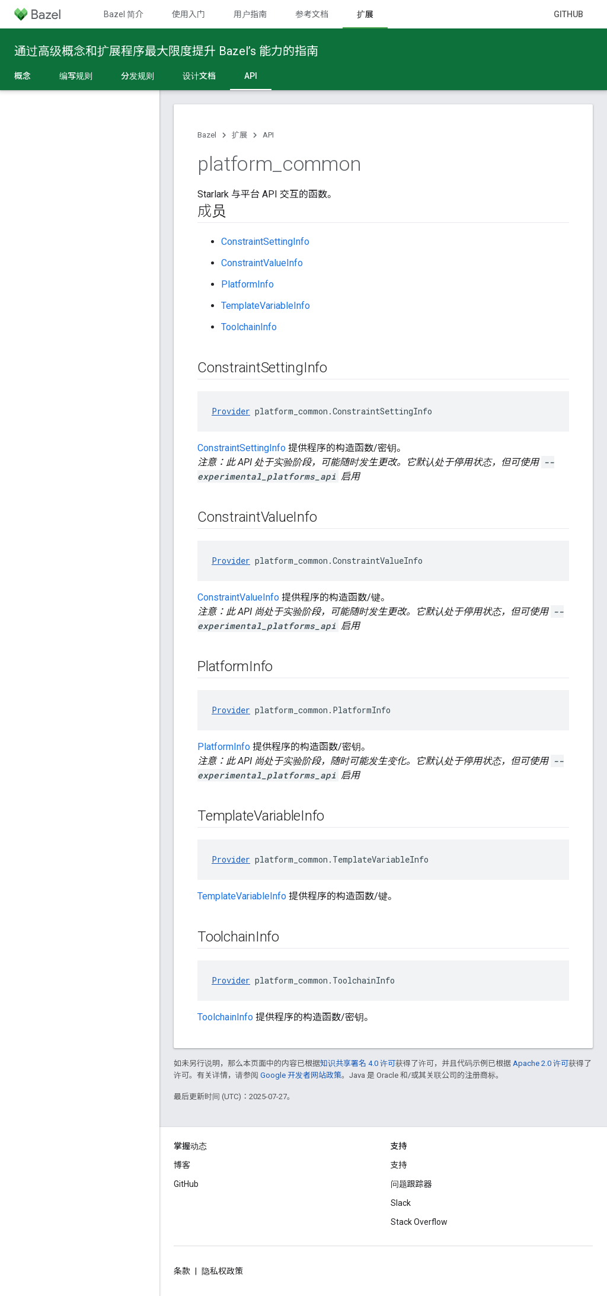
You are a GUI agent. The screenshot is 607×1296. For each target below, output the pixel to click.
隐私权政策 (222, 1271)
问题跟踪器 (411, 1184)
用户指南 (250, 14)
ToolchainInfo (249, 327)
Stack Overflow (419, 1222)
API (268, 134)
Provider (231, 411)
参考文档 (311, 14)
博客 (182, 1165)
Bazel (206, 134)
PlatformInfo (247, 284)
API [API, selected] (250, 76)
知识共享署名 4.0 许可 (357, 1063)
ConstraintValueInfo (262, 263)
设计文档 (199, 76)
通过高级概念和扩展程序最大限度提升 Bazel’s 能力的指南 (166, 51)
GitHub (568, 14)
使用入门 (188, 14)
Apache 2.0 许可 (540, 1063)
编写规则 (75, 76)
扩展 (239, 134)
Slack (401, 1203)
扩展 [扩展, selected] (365, 14)
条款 (182, 1271)
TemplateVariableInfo (265, 305)
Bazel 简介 (123, 14)
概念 (22, 76)
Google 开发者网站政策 (300, 1075)
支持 (399, 1165)
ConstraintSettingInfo (265, 241)
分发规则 (137, 76)
